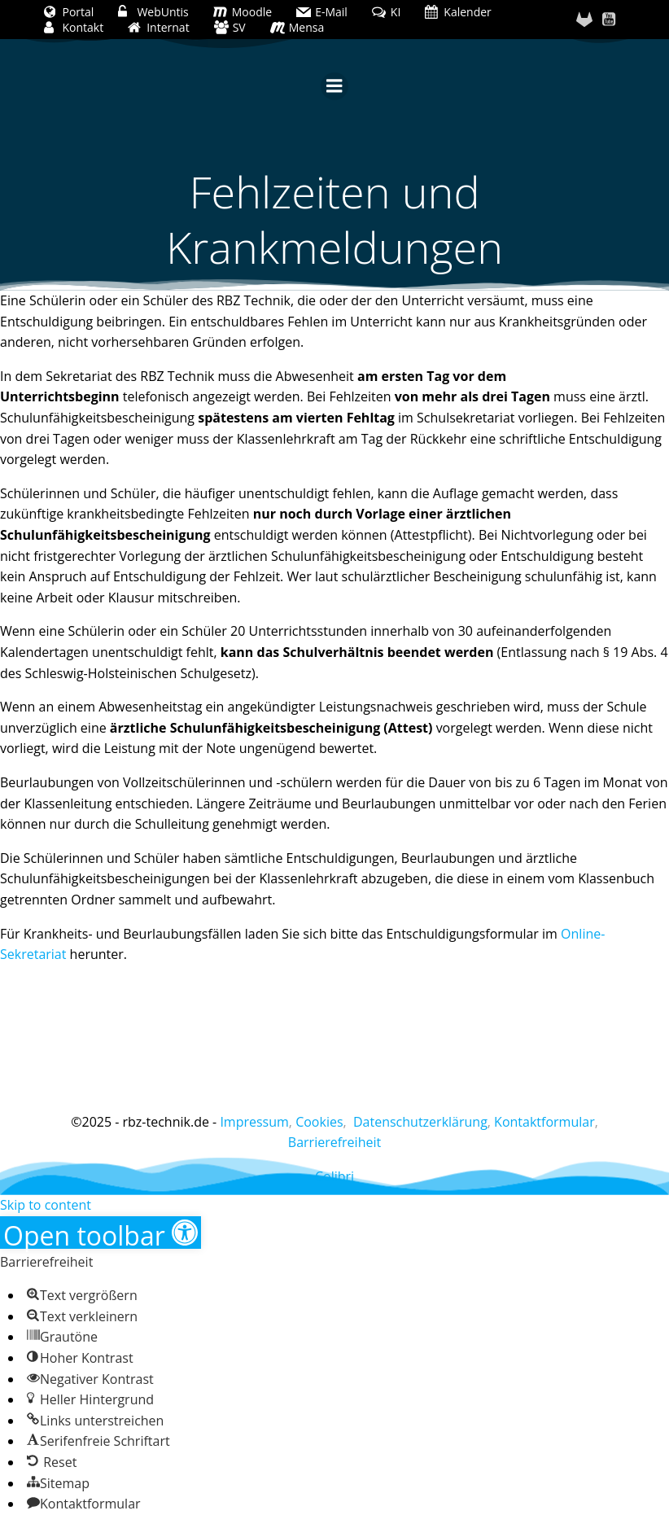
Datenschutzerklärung (420, 1122)
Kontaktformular (544, 1122)
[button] (100, 1232)
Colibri (334, 1176)
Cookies (319, 1122)
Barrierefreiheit (334, 1142)
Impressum (254, 1122)
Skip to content (45, 1205)
